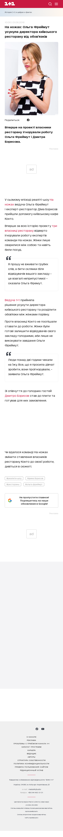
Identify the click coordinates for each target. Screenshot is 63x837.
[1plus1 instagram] (20, 729)
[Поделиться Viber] (33, 120)
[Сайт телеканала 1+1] (10, 4)
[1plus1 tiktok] (31, 729)
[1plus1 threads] (25, 729)
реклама (31, 740)
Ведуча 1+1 (13, 299)
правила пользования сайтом (31, 767)
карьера (32, 750)
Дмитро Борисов (17, 395)
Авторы (31, 757)
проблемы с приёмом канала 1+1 (31, 743)
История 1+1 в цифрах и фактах (18, 12)
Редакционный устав (31, 770)
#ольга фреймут (33, 484)
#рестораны (13, 484)
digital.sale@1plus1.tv (31, 811)
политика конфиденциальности (31, 763)
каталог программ (32, 747)
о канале (31, 737)
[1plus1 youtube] (42, 729)
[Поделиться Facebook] (28, 120)
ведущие (31, 753)
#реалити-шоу (14, 478)
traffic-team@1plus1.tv (31, 817)
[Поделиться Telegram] (23, 120)
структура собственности (32, 760)
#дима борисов (35, 478)
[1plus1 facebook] (37, 729)
